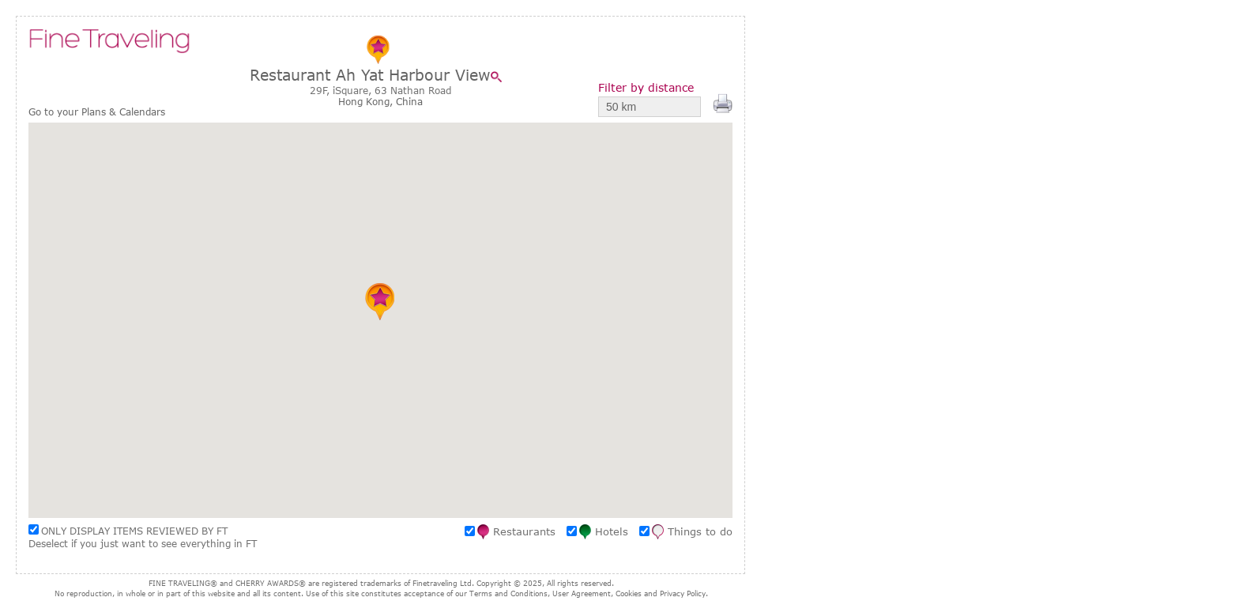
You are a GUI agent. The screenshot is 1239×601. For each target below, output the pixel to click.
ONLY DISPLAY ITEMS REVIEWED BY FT (134, 530)
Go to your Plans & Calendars (96, 112)
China (409, 101)
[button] (380, 301)
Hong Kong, (367, 101)
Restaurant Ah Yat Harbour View (370, 75)
